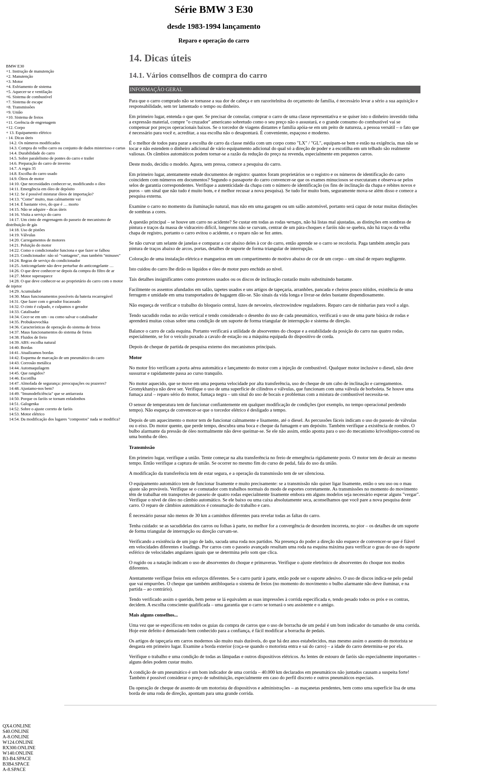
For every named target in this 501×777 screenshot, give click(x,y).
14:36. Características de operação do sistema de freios (54, 327)
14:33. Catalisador (24, 311)
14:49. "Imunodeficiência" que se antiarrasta (46, 393)
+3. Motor (14, 81)
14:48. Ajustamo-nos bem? (31, 388)
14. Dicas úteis (20, 137)
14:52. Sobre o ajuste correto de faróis (41, 408)
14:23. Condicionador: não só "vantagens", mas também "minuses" (65, 255)
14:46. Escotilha (22, 378)
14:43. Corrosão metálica (30, 362)
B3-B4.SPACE (17, 758)
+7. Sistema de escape (24, 101)
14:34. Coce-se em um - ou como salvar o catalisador (53, 316)
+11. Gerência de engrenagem (31, 122)
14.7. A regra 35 (22, 168)
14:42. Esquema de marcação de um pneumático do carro (56, 357)
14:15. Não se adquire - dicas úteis (37, 209)
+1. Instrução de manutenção (30, 71)
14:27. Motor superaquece (31, 275)
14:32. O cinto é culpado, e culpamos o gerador (48, 306)
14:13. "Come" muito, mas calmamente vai (45, 199)
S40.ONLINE (16, 731)
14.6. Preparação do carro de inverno (40, 163)
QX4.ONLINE (17, 725)
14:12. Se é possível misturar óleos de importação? (51, 194)
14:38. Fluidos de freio (28, 337)
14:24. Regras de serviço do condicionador (44, 260)
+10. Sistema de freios (24, 117)
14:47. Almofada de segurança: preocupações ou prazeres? (57, 383)
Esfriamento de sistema (31, 86)
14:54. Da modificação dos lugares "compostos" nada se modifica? (64, 419)
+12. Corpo (15, 127)
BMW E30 (15, 66)
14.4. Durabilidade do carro (32, 153)
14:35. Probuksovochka (29, 321)
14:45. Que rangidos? (27, 373)
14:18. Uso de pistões (27, 229)
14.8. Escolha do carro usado (33, 173)
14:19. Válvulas (22, 234)
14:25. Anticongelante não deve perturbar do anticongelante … (61, 265)
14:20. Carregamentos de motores (37, 240)
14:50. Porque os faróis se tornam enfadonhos (47, 398)
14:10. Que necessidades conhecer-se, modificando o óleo (57, 183)
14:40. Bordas (21, 347)
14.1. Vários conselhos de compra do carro (198, 75)
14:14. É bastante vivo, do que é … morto (44, 204)
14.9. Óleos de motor (26, 178)
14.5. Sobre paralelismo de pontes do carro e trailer (51, 158)
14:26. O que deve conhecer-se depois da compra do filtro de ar (62, 270)
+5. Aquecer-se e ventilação (29, 91)
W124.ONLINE (18, 742)
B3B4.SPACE (16, 763)
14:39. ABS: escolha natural (32, 342)
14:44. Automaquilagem (29, 367)
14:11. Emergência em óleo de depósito (42, 188)
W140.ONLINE (18, 753)
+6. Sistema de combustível (29, 96)
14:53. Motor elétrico (27, 414)
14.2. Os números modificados (34, 142)
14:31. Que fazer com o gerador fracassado (45, 301)
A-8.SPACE (14, 769)
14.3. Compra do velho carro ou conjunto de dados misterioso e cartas (67, 147)
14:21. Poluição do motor (30, 245)
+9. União (14, 112)
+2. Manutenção (19, 76)
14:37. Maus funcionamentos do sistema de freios (50, 332)
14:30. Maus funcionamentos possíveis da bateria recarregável (61, 296)
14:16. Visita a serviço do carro (35, 214)
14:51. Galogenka (24, 403)
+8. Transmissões (20, 107)
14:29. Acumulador (25, 291)
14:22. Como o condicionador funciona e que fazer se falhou (59, 250)
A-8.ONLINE (16, 736)
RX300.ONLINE (19, 747)
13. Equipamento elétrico (30, 132)
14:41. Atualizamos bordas (31, 352)
